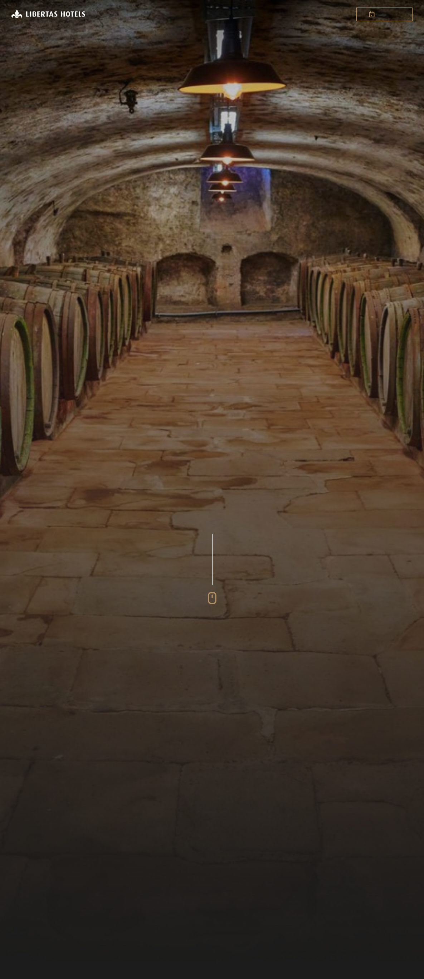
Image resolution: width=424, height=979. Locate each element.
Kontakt (320, 14)
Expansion (223, 14)
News (291, 14)
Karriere (261, 14)
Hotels (159, 14)
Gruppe (189, 14)
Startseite (124, 14)
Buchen (384, 14)
